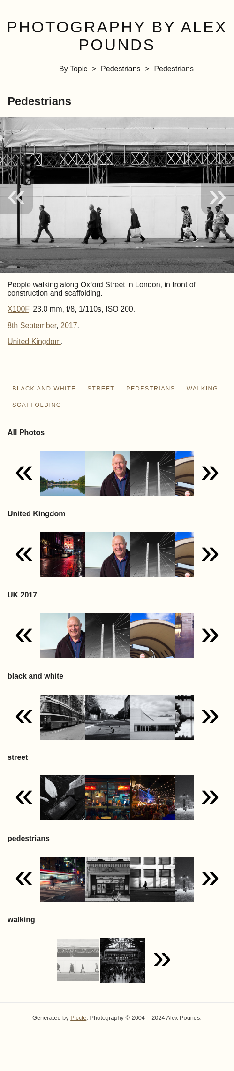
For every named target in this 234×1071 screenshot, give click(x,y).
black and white (44, 388)
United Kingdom (34, 341)
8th (13, 325)
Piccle (78, 1017)
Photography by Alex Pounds (117, 36)
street (100, 388)
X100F (18, 309)
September (38, 325)
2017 (68, 325)
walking (203, 388)
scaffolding (36, 404)
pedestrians (121, 69)
